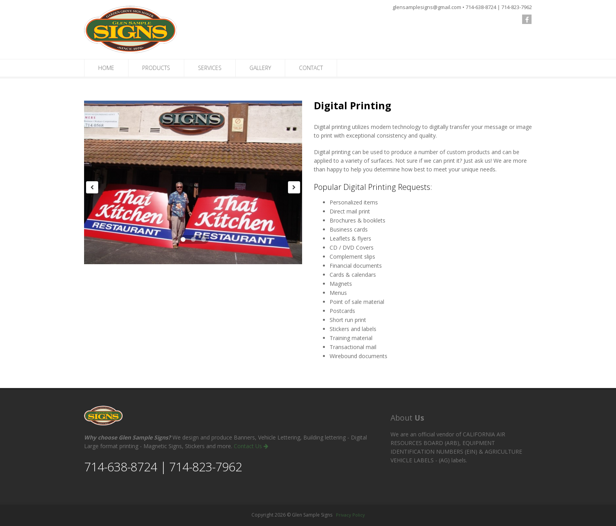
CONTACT (311, 68)
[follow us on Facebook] (527, 19)
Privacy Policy (350, 515)
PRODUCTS (156, 68)
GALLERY (260, 68)
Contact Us (251, 446)
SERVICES (210, 68)
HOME (106, 68)
